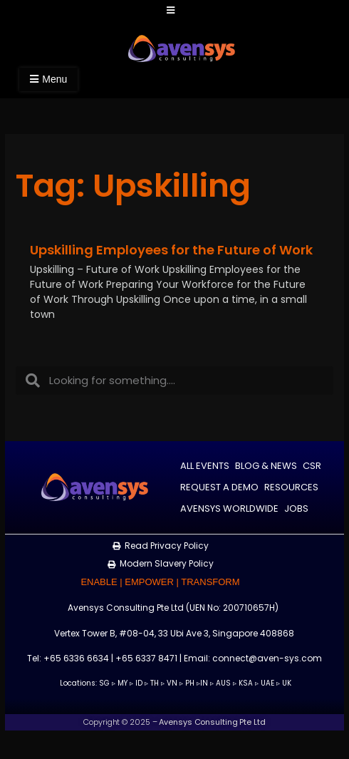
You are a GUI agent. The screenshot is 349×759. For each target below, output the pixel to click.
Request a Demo (219, 487)
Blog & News (266, 466)
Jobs (296, 508)
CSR (312, 466)
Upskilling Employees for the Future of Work (171, 250)
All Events (204, 466)
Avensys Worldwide (229, 508)
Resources (291, 487)
